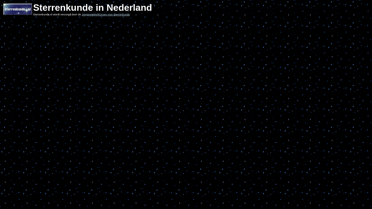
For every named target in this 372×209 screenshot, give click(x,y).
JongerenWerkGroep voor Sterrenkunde (106, 14)
